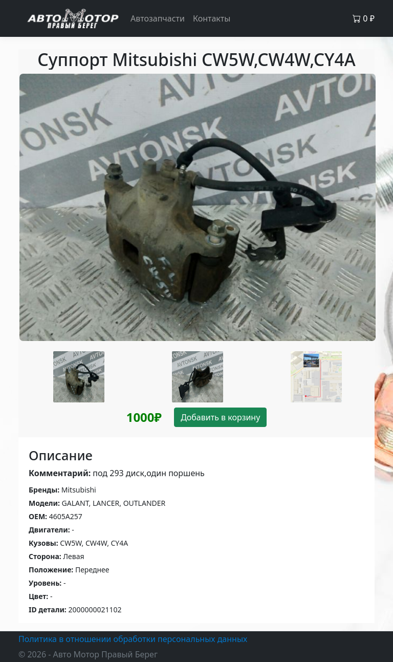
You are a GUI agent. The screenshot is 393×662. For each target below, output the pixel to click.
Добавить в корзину (220, 417)
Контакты (211, 18)
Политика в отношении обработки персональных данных (132, 639)
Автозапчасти (157, 18)
